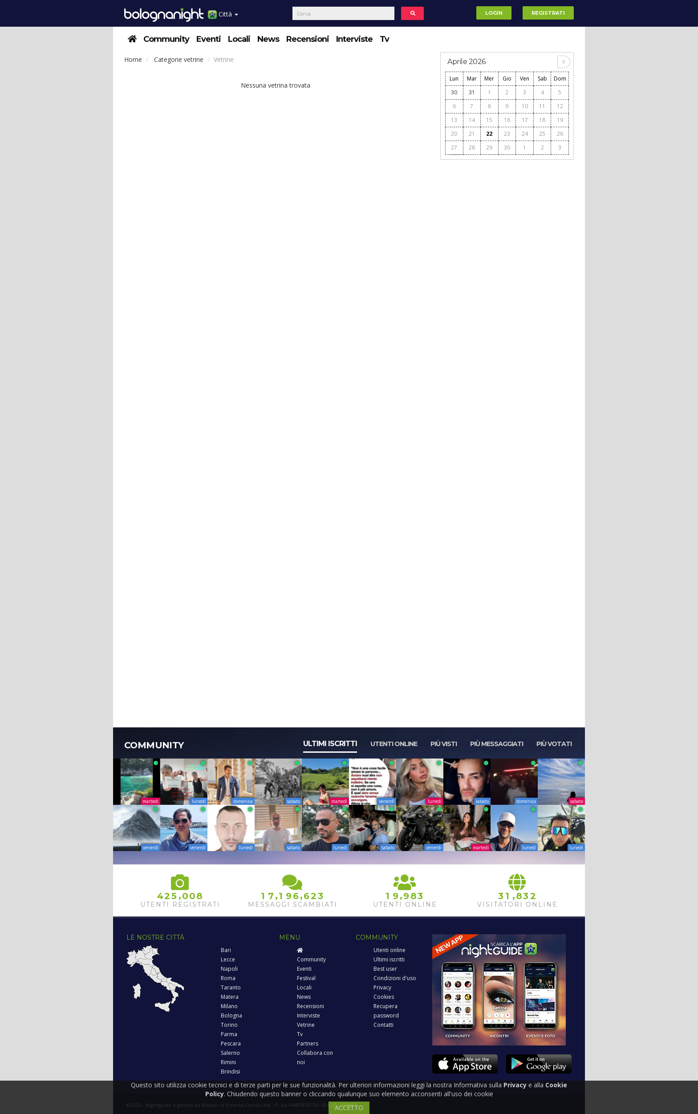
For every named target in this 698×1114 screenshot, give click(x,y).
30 (454, 92)
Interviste (354, 39)
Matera (230, 997)
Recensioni (307, 39)
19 (560, 120)
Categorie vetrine (178, 59)
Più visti (443, 744)
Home (133, 59)
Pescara (231, 1043)
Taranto (231, 987)
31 (472, 92)
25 (542, 133)
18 (542, 120)
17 (525, 120)
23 (507, 133)
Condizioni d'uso (394, 978)
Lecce (228, 959)
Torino (229, 1025)
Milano (229, 1006)
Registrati (548, 13)
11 (542, 106)
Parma (229, 1034)
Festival (306, 978)
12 (560, 106)
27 (454, 147)
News (268, 39)
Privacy (382, 987)
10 (525, 106)
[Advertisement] (507, 298)
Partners (307, 1043)
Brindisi (230, 1071)
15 (489, 120)
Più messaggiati (496, 744)
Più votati (554, 744)
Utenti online (393, 744)
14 (472, 120)
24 (525, 133)
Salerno (230, 1053)
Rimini (228, 1062)
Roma (228, 978)
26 (560, 133)
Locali (239, 39)
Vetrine (306, 1025)
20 (454, 133)
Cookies (383, 997)
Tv (384, 39)
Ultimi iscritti (330, 743)
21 (472, 133)
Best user (385, 969)
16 (507, 120)
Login (494, 13)
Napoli (229, 969)
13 (454, 120)
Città (223, 17)
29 (489, 147)
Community (166, 39)
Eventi (208, 39)
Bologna (231, 1015)
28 (472, 147)
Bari (226, 950)
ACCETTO (349, 1107)
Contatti (383, 1025)
